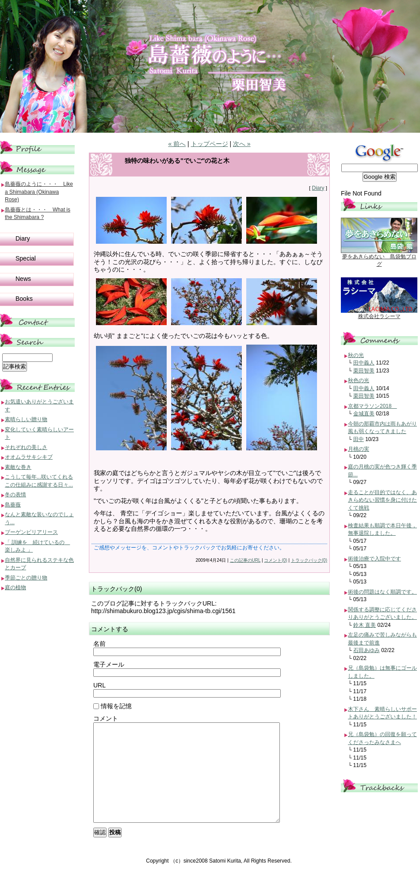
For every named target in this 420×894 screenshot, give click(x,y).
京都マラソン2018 (372, 406)
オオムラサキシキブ (29, 457)
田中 (358, 439)
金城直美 (363, 414)
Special (25, 258)
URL (99, 685)
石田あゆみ (366, 650)
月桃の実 (358, 449)
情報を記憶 (112, 706)
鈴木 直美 (364, 625)
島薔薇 (13, 505)
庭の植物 (15, 587)
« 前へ (177, 143)
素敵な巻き (18, 467)
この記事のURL (245, 560)
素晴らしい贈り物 (26, 419)
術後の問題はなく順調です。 (382, 592)
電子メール (108, 664)
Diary (318, 188)
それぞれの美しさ (26, 447)
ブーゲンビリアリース (31, 532)
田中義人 (363, 363)
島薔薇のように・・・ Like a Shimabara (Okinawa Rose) (39, 192)
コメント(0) (275, 560)
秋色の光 (358, 380)
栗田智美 (363, 371)
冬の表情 (15, 494)
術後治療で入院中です (374, 559)
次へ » (242, 143)
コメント (105, 718)
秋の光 (356, 355)
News (23, 278)
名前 (99, 643)
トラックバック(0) (309, 560)
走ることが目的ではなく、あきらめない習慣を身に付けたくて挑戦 (382, 500)
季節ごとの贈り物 (26, 578)
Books (24, 298)
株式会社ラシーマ (379, 316)
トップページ (209, 143)
